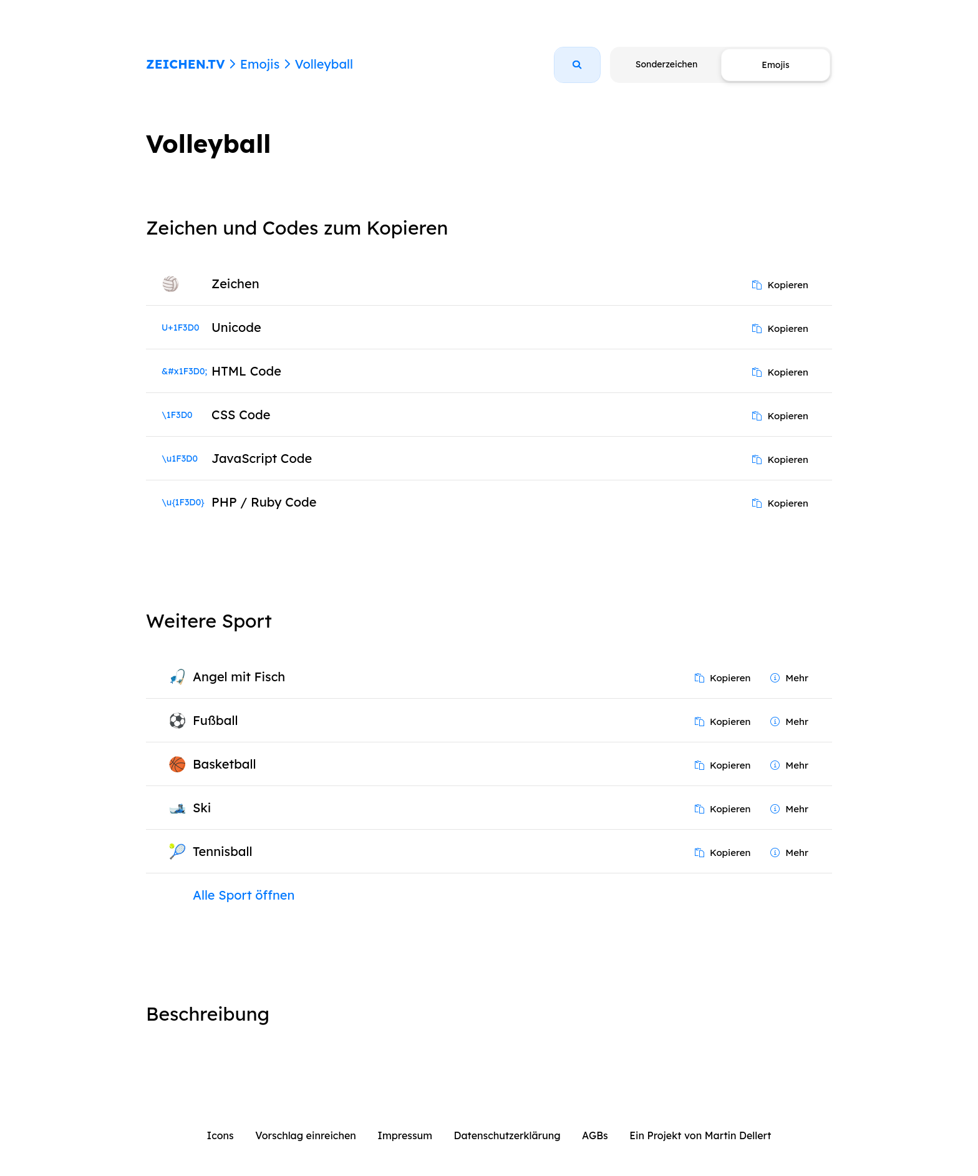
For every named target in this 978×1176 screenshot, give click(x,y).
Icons (220, 1135)
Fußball (215, 720)
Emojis (259, 64)
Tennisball (222, 851)
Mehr (789, 678)
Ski (202, 807)
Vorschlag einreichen (305, 1135)
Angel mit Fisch (239, 676)
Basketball (224, 764)
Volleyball (323, 64)
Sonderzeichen (666, 64)
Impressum (404, 1135)
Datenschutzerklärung (507, 1135)
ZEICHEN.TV (185, 64)
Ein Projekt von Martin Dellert (700, 1135)
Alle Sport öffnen (243, 895)
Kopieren (780, 285)
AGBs (595, 1135)
